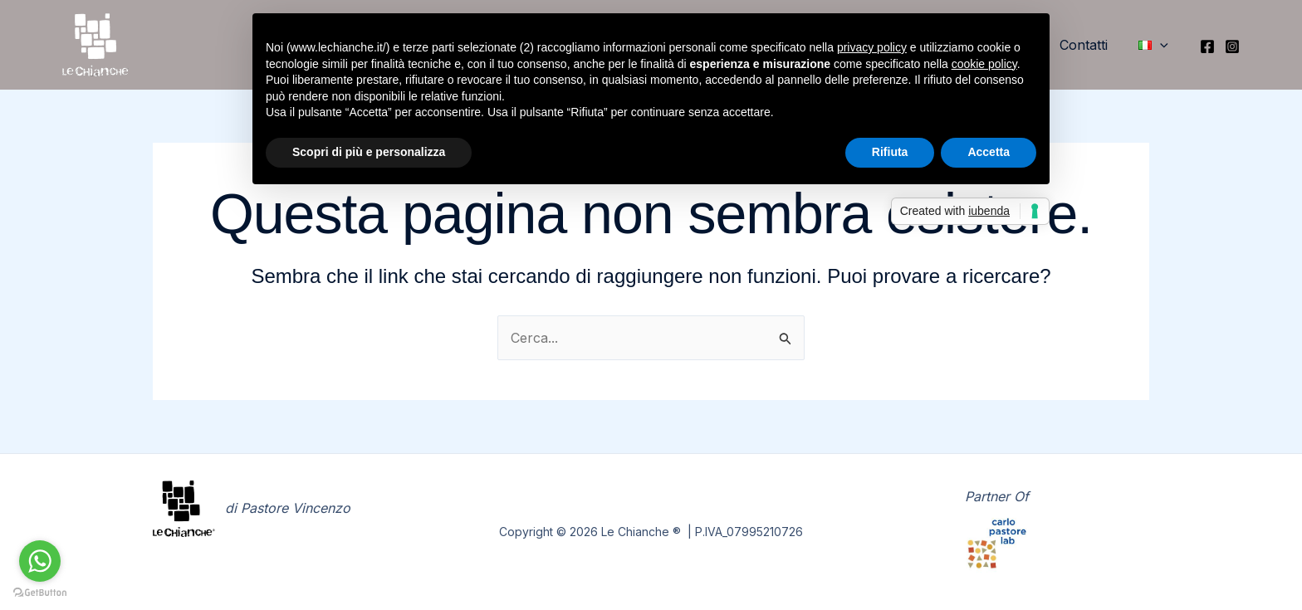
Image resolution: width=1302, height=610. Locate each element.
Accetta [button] (988, 152)
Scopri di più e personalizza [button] (368, 152)
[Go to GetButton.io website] (39, 593)
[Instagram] (1232, 46)
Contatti (1089, 45)
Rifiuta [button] (890, 152)
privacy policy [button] (872, 47)
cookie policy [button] (984, 64)
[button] (1155, 44)
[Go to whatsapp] (40, 561)
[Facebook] (1207, 46)
